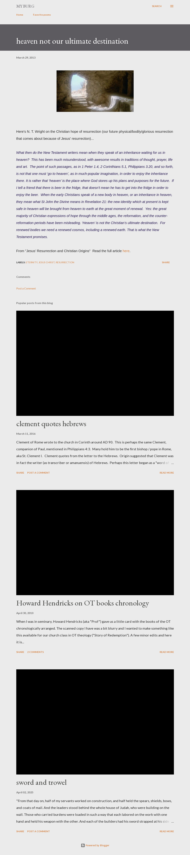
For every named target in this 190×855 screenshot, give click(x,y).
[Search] (157, 6)
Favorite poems (42, 14)
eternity (32, 262)
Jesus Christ (47, 262)
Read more (167, 472)
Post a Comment (26, 288)
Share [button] (166, 262)
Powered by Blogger (95, 845)
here (126, 251)
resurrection (65, 262)
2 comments (35, 651)
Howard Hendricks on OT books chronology (82, 603)
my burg (25, 6)
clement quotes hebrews (51, 423)
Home (19, 14)
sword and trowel (41, 782)
